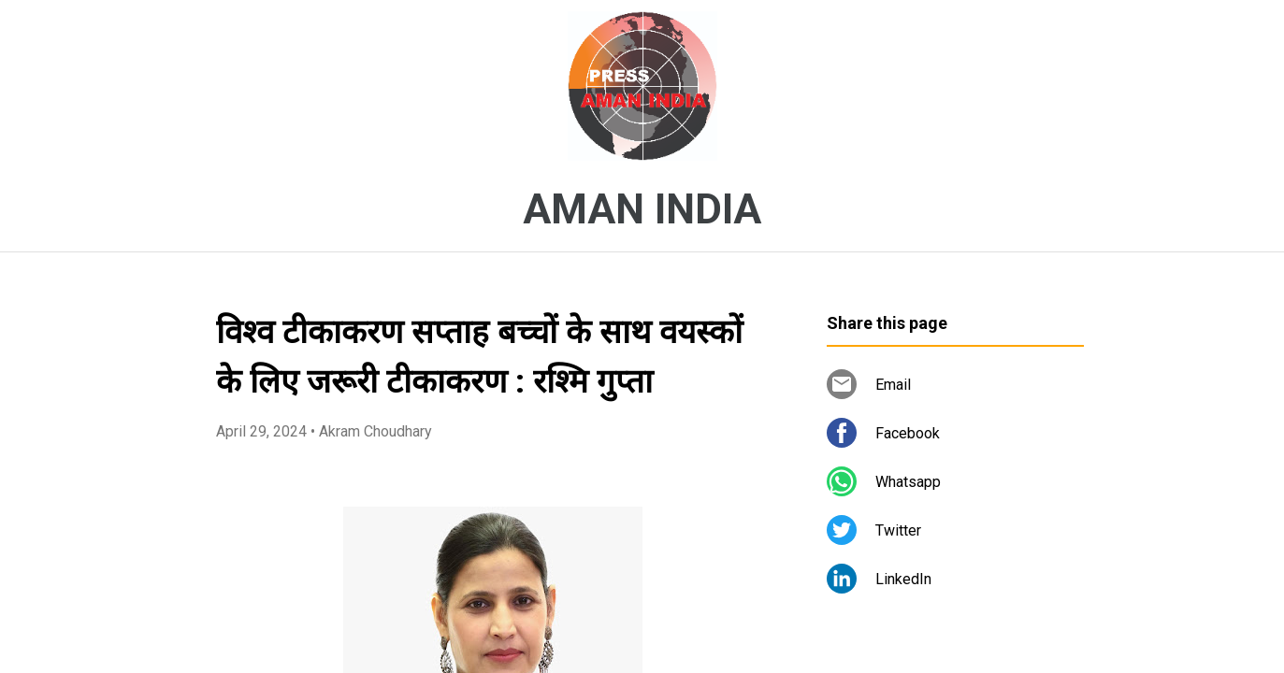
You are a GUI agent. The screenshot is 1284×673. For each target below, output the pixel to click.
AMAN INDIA (642, 209)
